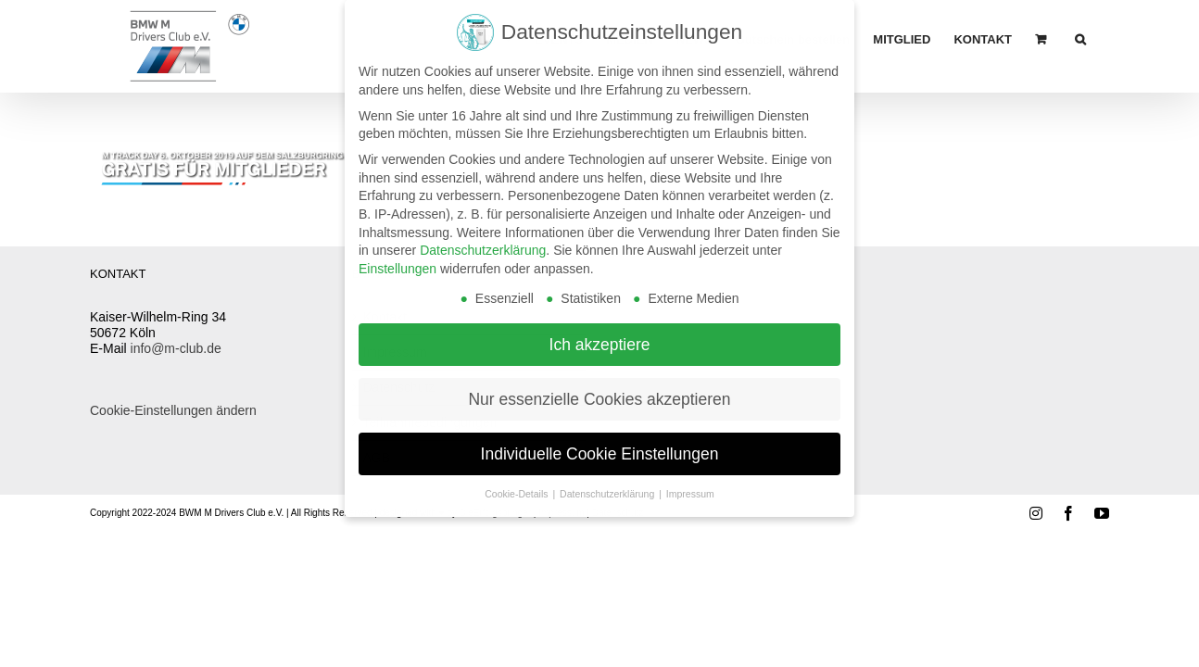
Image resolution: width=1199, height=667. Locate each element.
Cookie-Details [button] (517, 483)
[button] (1103, 39)
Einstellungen (397, 258)
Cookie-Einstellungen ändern (173, 410)
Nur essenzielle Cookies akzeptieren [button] (599, 388)
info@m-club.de (176, 348)
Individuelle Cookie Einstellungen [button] (600, 443)
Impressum (690, 483)
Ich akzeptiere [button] (599, 333)
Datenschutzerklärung (483, 240)
